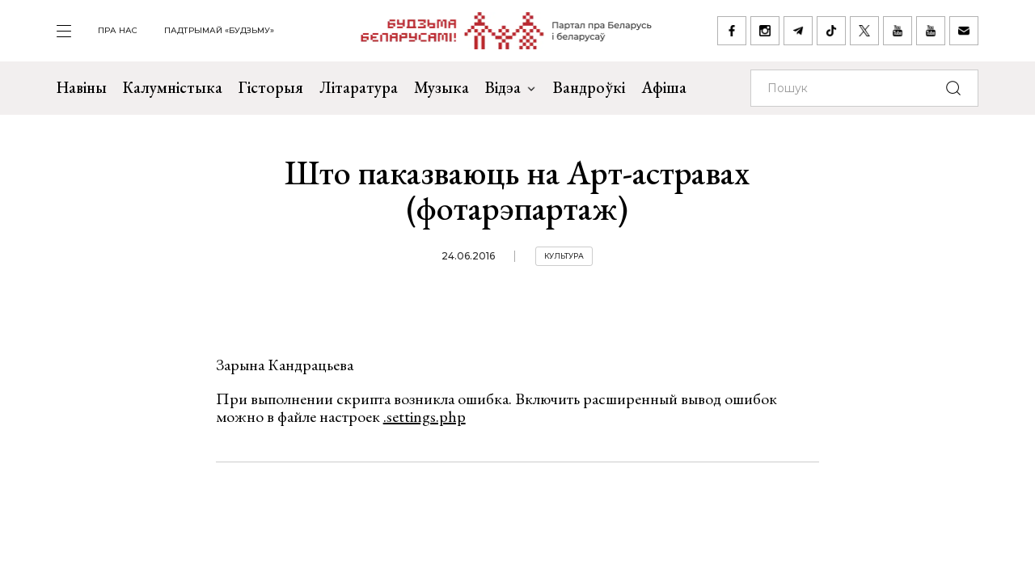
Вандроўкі (589, 87)
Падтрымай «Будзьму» (219, 30)
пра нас (117, 30)
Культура (564, 255)
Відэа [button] (511, 87)
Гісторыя (271, 87)
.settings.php (424, 416)
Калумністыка (172, 87)
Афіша (663, 87)
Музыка (441, 87)
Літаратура (358, 87)
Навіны (82, 87)
